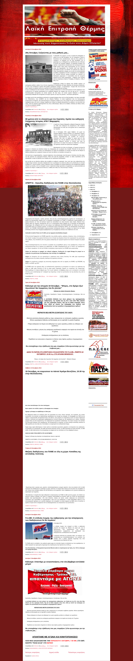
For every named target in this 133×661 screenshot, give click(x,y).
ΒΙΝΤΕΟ (37, 444)
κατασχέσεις (91, 271)
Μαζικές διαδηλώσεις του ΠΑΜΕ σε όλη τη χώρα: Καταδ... (98, 220)
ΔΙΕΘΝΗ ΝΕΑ (104, 262)
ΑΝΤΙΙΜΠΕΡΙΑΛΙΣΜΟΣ (94, 250)
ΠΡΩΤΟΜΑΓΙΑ (100, 290)
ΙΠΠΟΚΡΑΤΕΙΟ (97, 268)
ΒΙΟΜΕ (103, 255)
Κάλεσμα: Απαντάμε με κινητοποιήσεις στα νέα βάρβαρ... (98, 229)
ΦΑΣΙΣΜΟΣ (96, 302)
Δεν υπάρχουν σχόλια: (52, 109)
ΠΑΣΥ (105, 285)
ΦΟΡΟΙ (103, 302)
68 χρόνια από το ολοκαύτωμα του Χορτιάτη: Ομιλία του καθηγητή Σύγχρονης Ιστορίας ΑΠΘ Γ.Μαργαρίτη (54, 120)
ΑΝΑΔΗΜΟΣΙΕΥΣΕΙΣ (35, 111)
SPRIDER (90, 308)
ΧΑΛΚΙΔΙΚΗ (91, 304)
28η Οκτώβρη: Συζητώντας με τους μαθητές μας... (47, 53)
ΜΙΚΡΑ (101, 278)
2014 (91, 185)
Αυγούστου (95, 234)
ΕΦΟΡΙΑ (90, 268)
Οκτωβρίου (95, 195)
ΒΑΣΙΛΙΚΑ (91, 255)
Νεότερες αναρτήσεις (32, 652)
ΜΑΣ (104, 277)
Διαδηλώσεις (96, 262)
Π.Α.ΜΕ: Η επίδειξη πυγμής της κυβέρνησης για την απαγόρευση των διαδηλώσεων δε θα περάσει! (54, 519)
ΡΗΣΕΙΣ (103, 292)
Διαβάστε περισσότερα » (31, 106)
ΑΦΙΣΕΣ (104, 254)
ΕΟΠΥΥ (104, 264)
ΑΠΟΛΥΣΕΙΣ (91, 252)
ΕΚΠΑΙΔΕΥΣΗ (44, 111)
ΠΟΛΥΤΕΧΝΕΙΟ (97, 289)
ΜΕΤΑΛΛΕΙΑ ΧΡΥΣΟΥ (93, 278)
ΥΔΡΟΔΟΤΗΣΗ (92, 301)
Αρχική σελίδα (54, 652)
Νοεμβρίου (95, 193)
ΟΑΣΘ (100, 281)
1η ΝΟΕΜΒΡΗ (91, 241)
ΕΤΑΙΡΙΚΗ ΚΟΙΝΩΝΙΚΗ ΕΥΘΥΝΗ (98, 267)
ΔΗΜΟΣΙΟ (94, 259)
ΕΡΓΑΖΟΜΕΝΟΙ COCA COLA (96, 266)
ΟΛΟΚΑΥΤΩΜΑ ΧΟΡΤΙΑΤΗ (36, 175)
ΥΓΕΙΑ (102, 300)
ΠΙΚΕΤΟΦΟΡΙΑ (102, 287)
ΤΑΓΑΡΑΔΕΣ (99, 298)
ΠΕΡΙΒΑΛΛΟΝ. (94, 287)
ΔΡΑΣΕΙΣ (93, 263)
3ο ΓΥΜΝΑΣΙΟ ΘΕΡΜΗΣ (101, 241)
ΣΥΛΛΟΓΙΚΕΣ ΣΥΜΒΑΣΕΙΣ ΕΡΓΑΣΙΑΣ (97, 293)
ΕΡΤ (106, 266)
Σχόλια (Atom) (35, 655)
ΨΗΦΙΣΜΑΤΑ (97, 305)
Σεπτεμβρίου (95, 232)
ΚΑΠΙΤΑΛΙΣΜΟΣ (94, 269)
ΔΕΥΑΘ (94, 258)
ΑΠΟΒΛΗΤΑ (102, 251)
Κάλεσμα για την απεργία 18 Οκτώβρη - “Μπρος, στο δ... (99, 211)
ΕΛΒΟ (99, 264)
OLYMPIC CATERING (100, 306)
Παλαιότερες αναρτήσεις (76, 652)
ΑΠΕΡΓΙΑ (32, 278)
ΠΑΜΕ (36, 278)
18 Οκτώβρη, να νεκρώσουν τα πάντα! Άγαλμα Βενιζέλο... (98, 215)
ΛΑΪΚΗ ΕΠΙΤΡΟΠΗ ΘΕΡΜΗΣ (42, 364)
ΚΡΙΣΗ (102, 272)
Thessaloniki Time (98, 405)
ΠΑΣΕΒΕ (100, 285)
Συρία (98, 297)
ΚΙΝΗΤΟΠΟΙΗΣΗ (92, 272)
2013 (91, 187)
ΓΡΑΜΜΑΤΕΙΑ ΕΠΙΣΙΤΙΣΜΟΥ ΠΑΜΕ (97, 256)
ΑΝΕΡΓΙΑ (101, 248)
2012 (91, 189)
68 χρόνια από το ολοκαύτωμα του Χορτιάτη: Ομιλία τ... (99, 202)
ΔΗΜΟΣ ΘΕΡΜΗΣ (102, 258)
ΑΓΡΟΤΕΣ (96, 242)
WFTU (95, 308)
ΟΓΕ (105, 281)
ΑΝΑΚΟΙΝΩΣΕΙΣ (34, 554)
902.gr (90, 242)
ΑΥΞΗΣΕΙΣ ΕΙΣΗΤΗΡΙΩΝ (94, 254)
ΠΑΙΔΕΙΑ (104, 282)
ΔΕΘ (90, 258)
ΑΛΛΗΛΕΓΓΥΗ (92, 243)
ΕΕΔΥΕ (102, 263)
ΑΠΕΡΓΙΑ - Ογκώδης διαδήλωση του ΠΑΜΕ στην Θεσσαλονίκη (53, 183)
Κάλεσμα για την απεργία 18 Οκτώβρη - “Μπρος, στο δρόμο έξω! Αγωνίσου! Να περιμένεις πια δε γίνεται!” (54, 287)
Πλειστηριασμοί (92, 288)
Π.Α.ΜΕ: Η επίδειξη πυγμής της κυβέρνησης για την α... (99, 224)
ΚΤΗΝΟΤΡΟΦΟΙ (92, 274)
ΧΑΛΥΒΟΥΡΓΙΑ (98, 304)
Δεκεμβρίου (95, 191)
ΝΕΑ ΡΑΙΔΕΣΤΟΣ (99, 279)
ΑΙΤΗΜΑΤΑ (103, 242)
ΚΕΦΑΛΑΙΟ (101, 271)
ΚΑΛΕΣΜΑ (104, 268)
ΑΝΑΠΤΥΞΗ (91, 248)
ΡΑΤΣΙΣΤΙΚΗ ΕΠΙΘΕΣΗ (94, 292)
